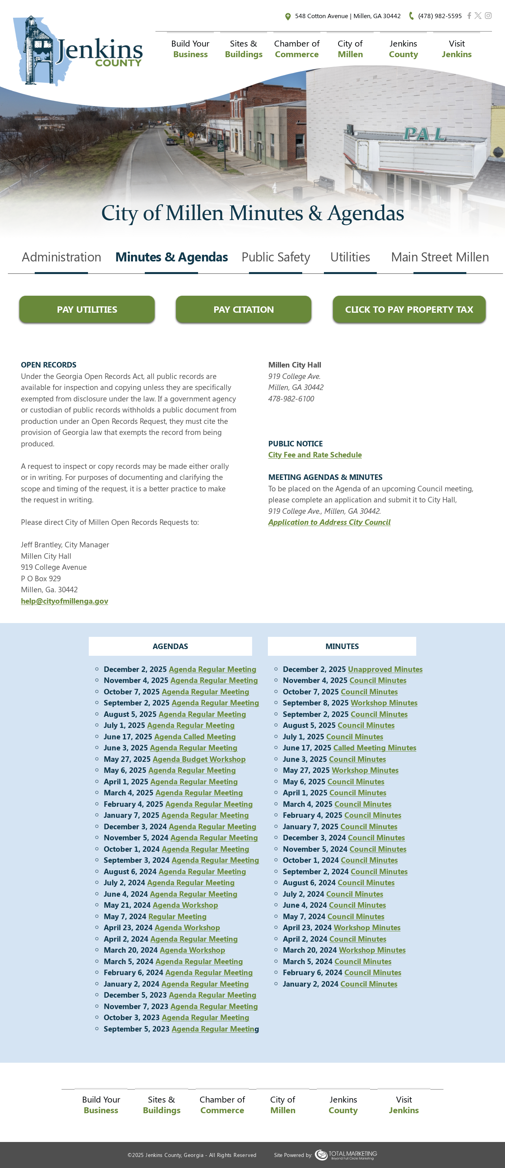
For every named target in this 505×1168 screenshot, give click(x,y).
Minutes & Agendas (171, 257)
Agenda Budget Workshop (199, 759)
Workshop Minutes (384, 702)
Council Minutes (378, 680)
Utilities (350, 257)
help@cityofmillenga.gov (64, 600)
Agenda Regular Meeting (212, 669)
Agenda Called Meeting (195, 736)
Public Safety (275, 257)
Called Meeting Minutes (374, 747)
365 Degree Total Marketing (346, 1155)
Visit (457, 48)
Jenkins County (78, 50)
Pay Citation (243, 308)
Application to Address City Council (329, 522)
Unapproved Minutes (385, 669)
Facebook (469, 15)
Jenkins (403, 48)
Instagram (488, 15)
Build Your (190, 48)
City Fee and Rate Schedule (315, 454)
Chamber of (297, 48)
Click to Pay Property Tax (409, 308)
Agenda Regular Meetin (213, 1028)
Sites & (244, 48)
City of (350, 48)
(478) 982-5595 (440, 15)
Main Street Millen (440, 257)
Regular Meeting (177, 916)
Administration (61, 257)
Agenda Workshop (185, 904)
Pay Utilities (87, 308)
